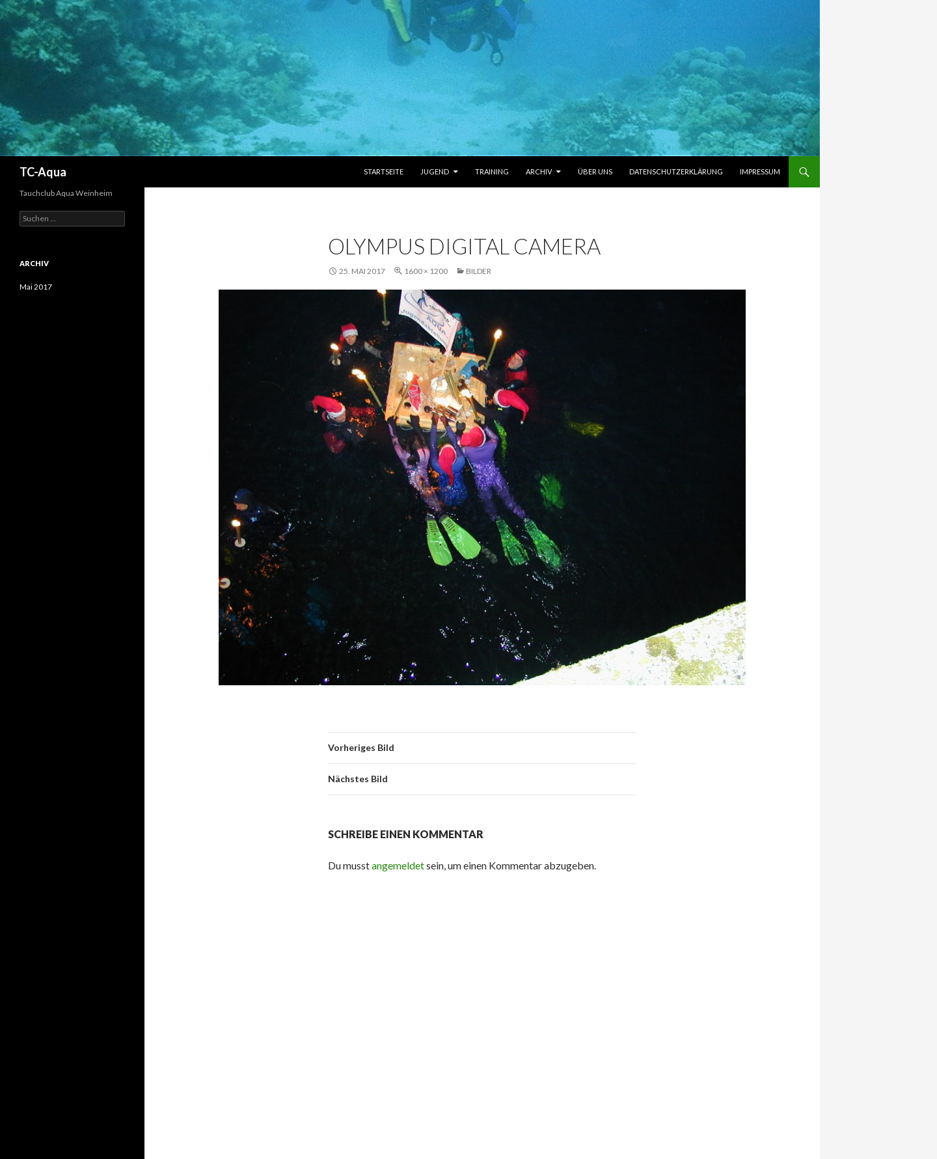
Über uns (595, 171)
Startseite (383, 171)
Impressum (760, 171)
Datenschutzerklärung (676, 171)
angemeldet (398, 865)
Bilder (478, 271)
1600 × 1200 (426, 271)
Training (492, 171)
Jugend (434, 171)
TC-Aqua (43, 172)
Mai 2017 (36, 287)
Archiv (539, 171)
